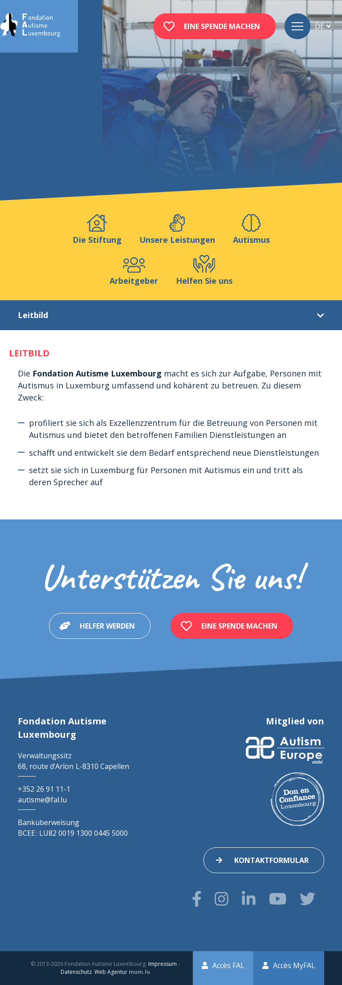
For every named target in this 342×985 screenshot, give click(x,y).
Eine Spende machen (222, 26)
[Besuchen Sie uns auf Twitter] (307, 899)
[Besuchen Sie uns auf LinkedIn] (249, 899)
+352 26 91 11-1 (44, 789)
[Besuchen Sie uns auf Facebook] (197, 899)
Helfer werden (107, 626)
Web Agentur (110, 972)
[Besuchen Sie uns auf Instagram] (221, 899)
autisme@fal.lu (42, 800)
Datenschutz (76, 972)
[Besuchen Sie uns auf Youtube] (277, 899)
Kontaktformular (271, 860)
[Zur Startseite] (30, 26)
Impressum (162, 964)
